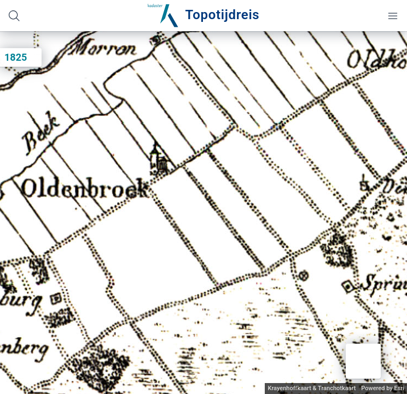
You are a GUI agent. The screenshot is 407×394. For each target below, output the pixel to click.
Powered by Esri (382, 388)
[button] (363, 361)
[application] (203, 212)
